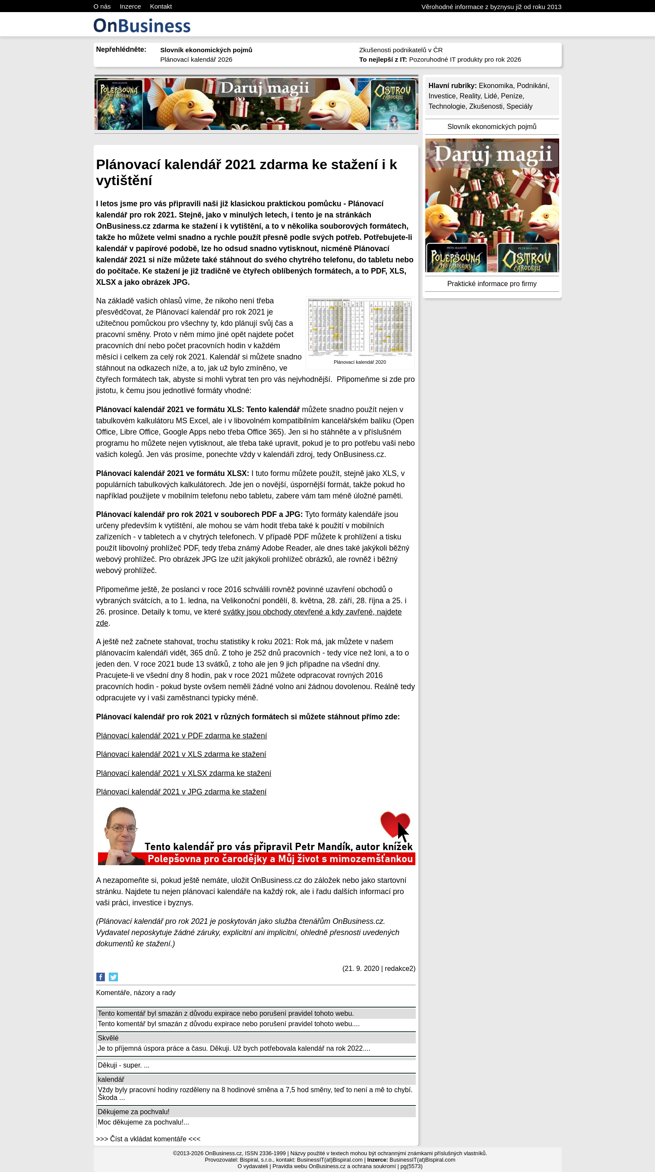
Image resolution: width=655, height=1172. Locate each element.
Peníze (511, 96)
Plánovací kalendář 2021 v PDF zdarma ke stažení (181, 735)
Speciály (519, 106)
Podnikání (532, 85)
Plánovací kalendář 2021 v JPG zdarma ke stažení (181, 792)
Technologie (447, 106)
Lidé (490, 96)
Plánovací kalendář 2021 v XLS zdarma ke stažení (181, 754)
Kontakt (161, 6)
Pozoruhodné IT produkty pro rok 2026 (440, 59)
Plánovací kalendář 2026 (196, 59)
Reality (470, 96)
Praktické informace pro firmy (492, 283)
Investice (442, 96)
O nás (102, 6)
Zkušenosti (486, 106)
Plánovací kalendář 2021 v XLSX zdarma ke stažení (184, 773)
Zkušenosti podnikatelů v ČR (401, 50)
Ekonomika (496, 85)
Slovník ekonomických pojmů (491, 126)
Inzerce (130, 6)
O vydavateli (252, 1166)
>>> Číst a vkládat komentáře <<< (148, 1139)
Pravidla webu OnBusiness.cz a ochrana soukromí (334, 1166)
